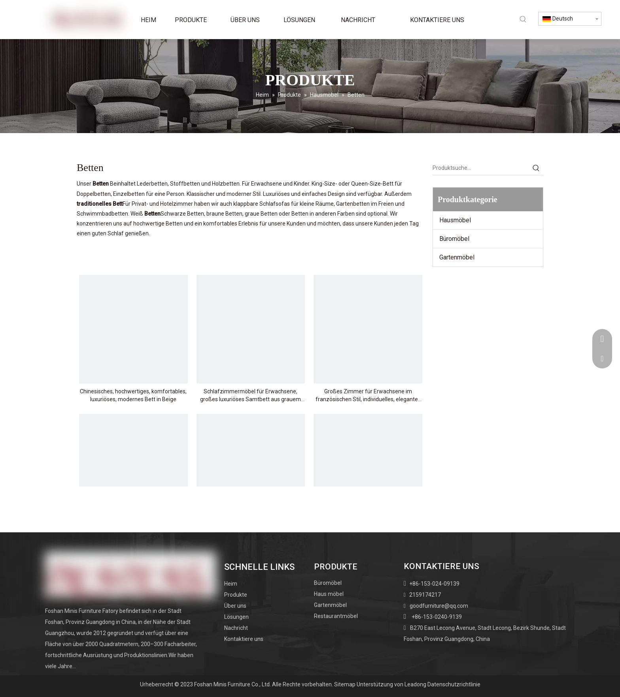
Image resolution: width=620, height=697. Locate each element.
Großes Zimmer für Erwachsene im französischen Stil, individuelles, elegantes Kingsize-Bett (368, 395)
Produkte (235, 595)
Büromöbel (454, 238)
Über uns (235, 606)
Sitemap (344, 684)
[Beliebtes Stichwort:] (523, 19)
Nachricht (236, 628)
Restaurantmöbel (336, 616)
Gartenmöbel (456, 257)
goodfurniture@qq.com (439, 606)
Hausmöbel (455, 220)
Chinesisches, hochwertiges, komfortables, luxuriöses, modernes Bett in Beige (133, 395)
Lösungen (236, 617)
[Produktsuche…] (481, 168)
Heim (230, 584)
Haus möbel (329, 594)
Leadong (415, 684)
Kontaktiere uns (243, 639)
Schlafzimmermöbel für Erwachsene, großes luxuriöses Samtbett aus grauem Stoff (250, 395)
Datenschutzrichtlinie (453, 684)
